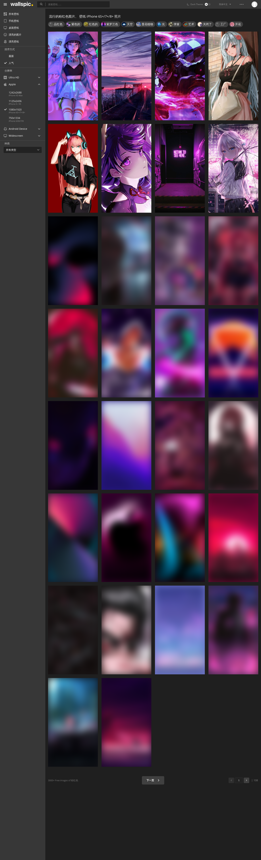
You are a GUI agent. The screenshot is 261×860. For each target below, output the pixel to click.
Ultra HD (11, 77)
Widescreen (13, 135)
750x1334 (14, 118)
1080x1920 (27, 109)
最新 (11, 56)
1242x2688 (15, 92)
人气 (11, 63)
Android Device (15, 129)
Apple (10, 84)
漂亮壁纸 (11, 41)
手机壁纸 (11, 21)
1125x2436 (15, 101)
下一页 (153, 780)
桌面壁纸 (11, 27)
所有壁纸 (11, 14)
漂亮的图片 (12, 34)
